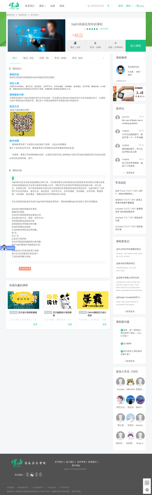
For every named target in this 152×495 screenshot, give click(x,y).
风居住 (131, 425)
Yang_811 (140, 443)
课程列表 (10, 15)
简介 (14, 58)
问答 (44, 58)
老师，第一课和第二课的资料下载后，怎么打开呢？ (131, 333)
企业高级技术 (38, 487)
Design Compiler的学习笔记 (130, 297)
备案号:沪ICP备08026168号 (75, 469)
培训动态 (22, 15)
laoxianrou (140, 425)
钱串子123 (120, 191)
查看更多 (129, 173)
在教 (130, 72)
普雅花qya (140, 389)
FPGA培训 (64, 487)
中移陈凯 (125, 131)
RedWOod (133, 67)
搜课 (120, 6)
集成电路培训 (22, 487)
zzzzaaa (119, 208)
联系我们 (30, 6)
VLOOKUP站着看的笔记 (128, 249)
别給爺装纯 (130, 443)
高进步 (131, 407)
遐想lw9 (119, 200)
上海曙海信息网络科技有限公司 (27, 491)
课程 (42, 6)
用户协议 (76, 465)
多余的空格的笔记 (125, 263)
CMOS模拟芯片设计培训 (97, 314)
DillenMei (130, 389)
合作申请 (81, 462)
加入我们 (70, 462)
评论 (77, 58)
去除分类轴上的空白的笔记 (129, 277)
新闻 (62, 6)
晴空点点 (121, 407)
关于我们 (59, 462)
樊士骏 (121, 425)
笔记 (28, 58)
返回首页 (140, 5)
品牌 (52, 6)
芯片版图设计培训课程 (62, 314)
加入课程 (135, 45)
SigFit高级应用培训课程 (87, 24)
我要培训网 (76, 491)
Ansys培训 (52, 487)
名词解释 (127, 343)
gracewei (125, 117)
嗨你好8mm (120, 443)
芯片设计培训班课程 (27, 312)
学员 (60, 58)
